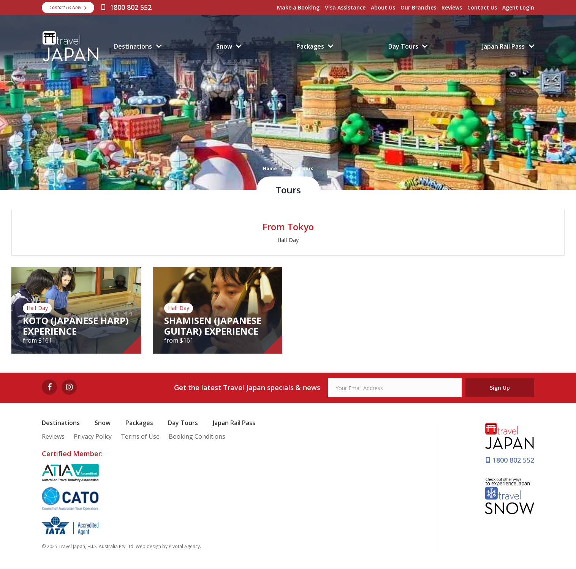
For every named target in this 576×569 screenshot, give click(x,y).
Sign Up (500, 387)
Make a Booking (298, 7)
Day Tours (403, 46)
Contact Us (482, 7)
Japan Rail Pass (503, 46)
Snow (224, 46)
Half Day (288, 239)
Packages (310, 46)
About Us (383, 7)
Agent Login (518, 7)
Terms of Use (140, 436)
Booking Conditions (197, 436)
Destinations (133, 46)
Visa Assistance (345, 7)
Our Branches (418, 7)
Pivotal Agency (184, 546)
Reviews (451, 7)
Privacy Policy (93, 436)
